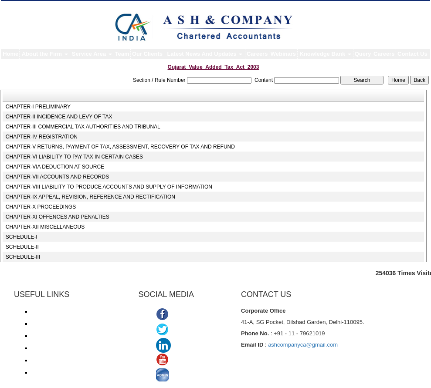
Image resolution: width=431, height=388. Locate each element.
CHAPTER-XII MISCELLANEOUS (45, 227)
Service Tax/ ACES (53, 336)
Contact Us (412, 54)
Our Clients (147, 54)
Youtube (184, 360)
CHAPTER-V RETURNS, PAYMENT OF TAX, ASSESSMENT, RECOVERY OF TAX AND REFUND (120, 147)
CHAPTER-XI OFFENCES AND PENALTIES (57, 217)
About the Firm (45, 54)
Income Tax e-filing (53, 311)
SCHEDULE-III (23, 257)
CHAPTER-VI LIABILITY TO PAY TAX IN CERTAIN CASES (74, 157)
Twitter (181, 330)
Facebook (186, 315)
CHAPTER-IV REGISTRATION (42, 137)
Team (122, 54)
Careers (257, 54)
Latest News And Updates (204, 54)
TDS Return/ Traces (54, 372)
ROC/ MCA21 (47, 348)
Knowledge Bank (325, 54)
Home (10, 54)
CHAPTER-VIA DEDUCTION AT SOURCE (55, 167)
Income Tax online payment (63, 324)
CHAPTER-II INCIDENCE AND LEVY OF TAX (59, 117)
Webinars (283, 54)
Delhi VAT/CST (48, 360)
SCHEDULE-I (21, 237)
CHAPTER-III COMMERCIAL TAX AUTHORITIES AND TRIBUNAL (83, 127)
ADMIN (182, 376)
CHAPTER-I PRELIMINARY (38, 107)
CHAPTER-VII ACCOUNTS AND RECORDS (57, 177)
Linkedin (186, 345)
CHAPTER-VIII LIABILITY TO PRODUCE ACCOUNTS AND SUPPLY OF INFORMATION (109, 187)
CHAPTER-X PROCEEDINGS (41, 207)
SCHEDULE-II (22, 247)
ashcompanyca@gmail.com (303, 344)
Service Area (92, 54)
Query (363, 54)
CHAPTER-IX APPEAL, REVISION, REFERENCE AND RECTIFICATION (90, 197)
